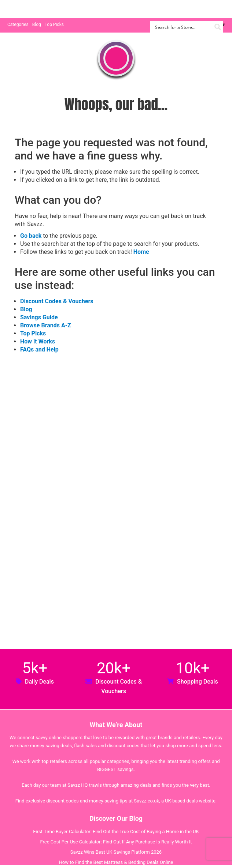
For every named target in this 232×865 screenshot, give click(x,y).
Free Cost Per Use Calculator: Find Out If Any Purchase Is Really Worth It (116, 842)
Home (141, 251)
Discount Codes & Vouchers (56, 301)
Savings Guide (39, 317)
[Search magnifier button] (217, 26)
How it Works (37, 341)
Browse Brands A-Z (45, 325)
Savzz (44, 9)
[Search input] (182, 27)
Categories (18, 24)
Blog (36, 24)
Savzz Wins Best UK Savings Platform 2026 (116, 852)
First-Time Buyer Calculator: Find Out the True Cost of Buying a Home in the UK (116, 831)
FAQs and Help (39, 349)
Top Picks (54, 24)
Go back (30, 235)
